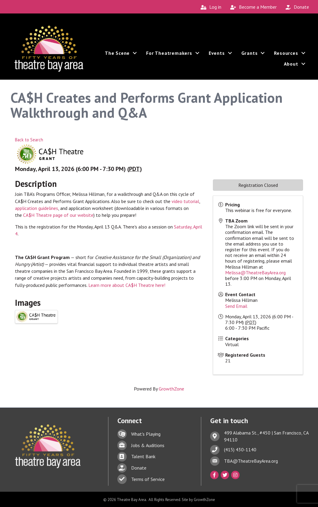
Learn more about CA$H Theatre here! (126, 285)
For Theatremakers (169, 54)
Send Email (236, 306)
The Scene (116, 54)
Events (216, 54)
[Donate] (296, 7)
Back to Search (29, 139)
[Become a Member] (252, 7)
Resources (285, 54)
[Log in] (209, 7)
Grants (248, 54)
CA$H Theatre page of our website (58, 215)
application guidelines (36, 208)
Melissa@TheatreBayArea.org (255, 272)
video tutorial (185, 201)
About (290, 65)
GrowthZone (171, 388)
